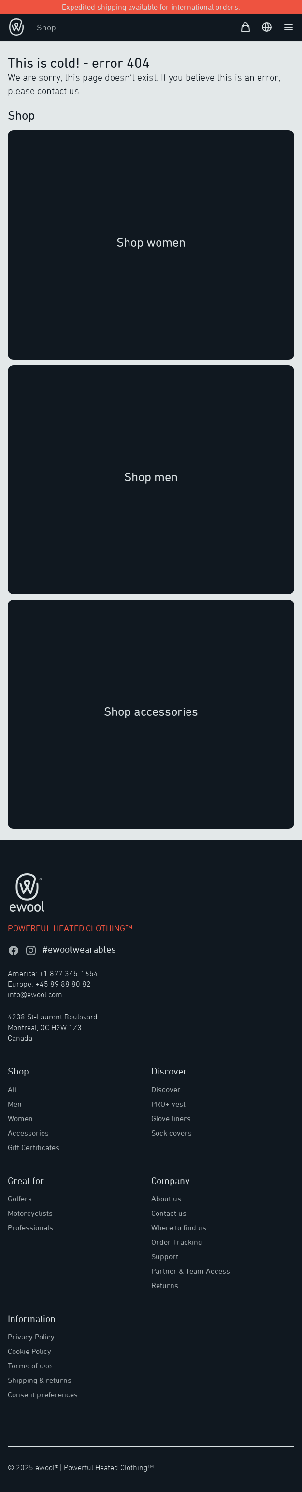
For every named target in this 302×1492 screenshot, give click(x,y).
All (12, 1089)
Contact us (169, 1213)
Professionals (30, 1227)
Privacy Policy (31, 1336)
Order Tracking (176, 1242)
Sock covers (171, 1133)
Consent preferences (43, 1394)
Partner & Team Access (190, 1271)
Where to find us (178, 1227)
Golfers (20, 1198)
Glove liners (171, 1118)
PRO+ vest (168, 1104)
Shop (46, 27)
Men (15, 1104)
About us (166, 1198)
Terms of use (30, 1365)
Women (20, 1118)
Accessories (28, 1133)
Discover (166, 1089)
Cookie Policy (29, 1351)
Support (164, 1256)
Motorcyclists (30, 1213)
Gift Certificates (33, 1147)
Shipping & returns (40, 1380)
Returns (164, 1285)
